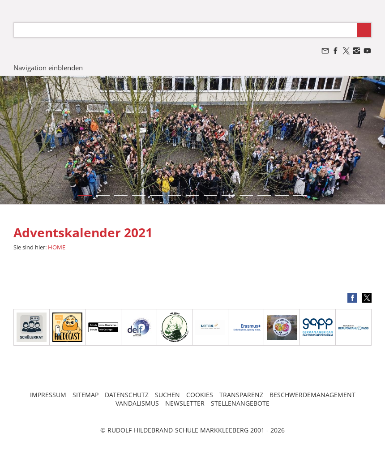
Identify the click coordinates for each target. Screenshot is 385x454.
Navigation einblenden (48, 67)
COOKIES (199, 394)
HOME (56, 247)
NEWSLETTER (185, 403)
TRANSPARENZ (241, 394)
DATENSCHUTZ (127, 394)
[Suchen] (185, 30)
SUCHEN (167, 394)
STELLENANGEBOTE (240, 403)
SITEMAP (85, 394)
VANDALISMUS (137, 403)
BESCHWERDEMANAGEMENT (312, 394)
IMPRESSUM (48, 394)
